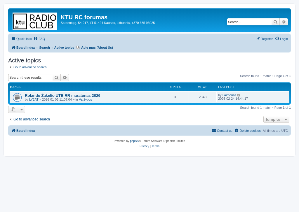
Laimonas (229, 95)
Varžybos (85, 99)
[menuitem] (39, 38)
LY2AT (34, 99)
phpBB (134, 141)
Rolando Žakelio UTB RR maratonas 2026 (62, 95)
